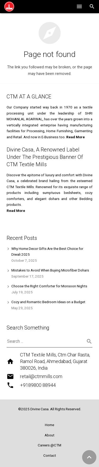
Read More (16, 210)
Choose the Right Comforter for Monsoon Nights (49, 286)
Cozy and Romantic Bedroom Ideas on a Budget (48, 302)
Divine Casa (39, 409)
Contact (49, 455)
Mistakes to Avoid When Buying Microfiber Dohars (50, 270)
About (49, 435)
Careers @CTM (49, 445)
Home (49, 425)
